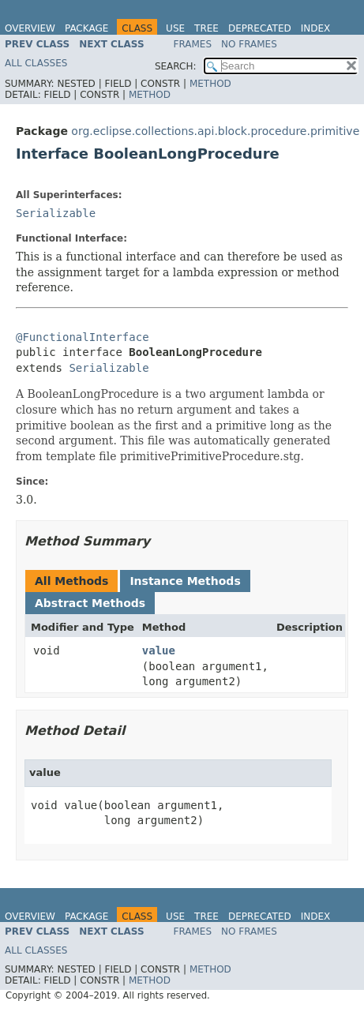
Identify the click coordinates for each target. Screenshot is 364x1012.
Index (316, 28)
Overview (30, 28)
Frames (193, 44)
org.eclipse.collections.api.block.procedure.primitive (215, 131)
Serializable (56, 213)
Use (175, 28)
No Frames (249, 44)
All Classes (36, 63)
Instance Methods (184, 581)
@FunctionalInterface (82, 337)
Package (86, 28)
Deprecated (259, 28)
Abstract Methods (90, 603)
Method (210, 83)
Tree (206, 28)
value (158, 650)
